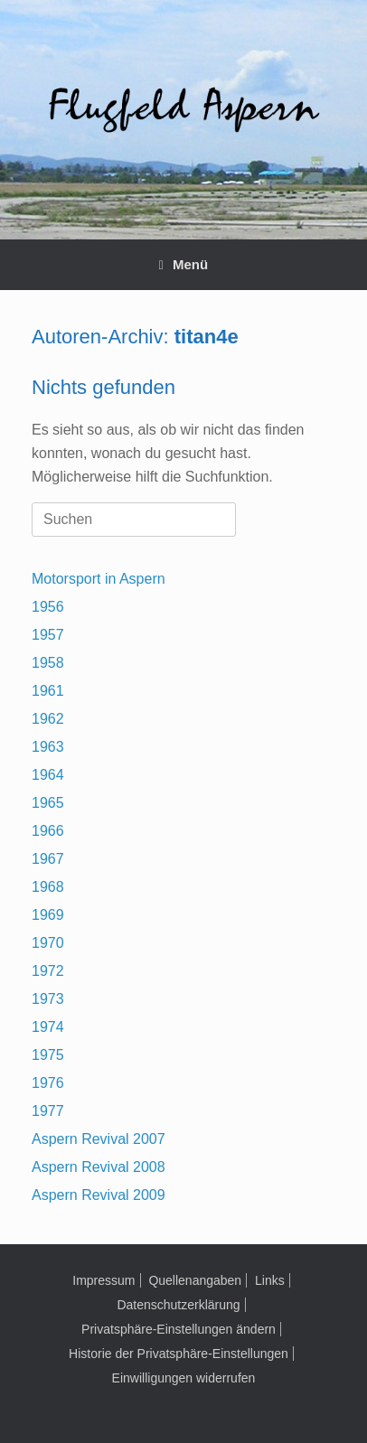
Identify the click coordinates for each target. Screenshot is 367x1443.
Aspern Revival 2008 (98, 1167)
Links (270, 1280)
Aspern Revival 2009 (98, 1195)
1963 (48, 746)
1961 (48, 690)
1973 (48, 999)
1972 (48, 971)
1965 (48, 803)
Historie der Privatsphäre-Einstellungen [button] (178, 1353)
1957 (48, 634)
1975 (48, 1055)
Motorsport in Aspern (98, 578)
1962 (48, 718)
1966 (48, 831)
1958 (48, 662)
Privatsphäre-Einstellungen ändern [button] (178, 1329)
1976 (48, 1083)
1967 (48, 859)
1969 (48, 915)
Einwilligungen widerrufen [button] (184, 1378)
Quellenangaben (194, 1280)
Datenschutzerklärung (178, 1305)
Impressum (103, 1280)
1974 (48, 1027)
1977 (48, 1111)
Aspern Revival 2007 (98, 1139)
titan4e (206, 336)
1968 (48, 887)
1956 (48, 606)
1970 (48, 943)
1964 (48, 774)
